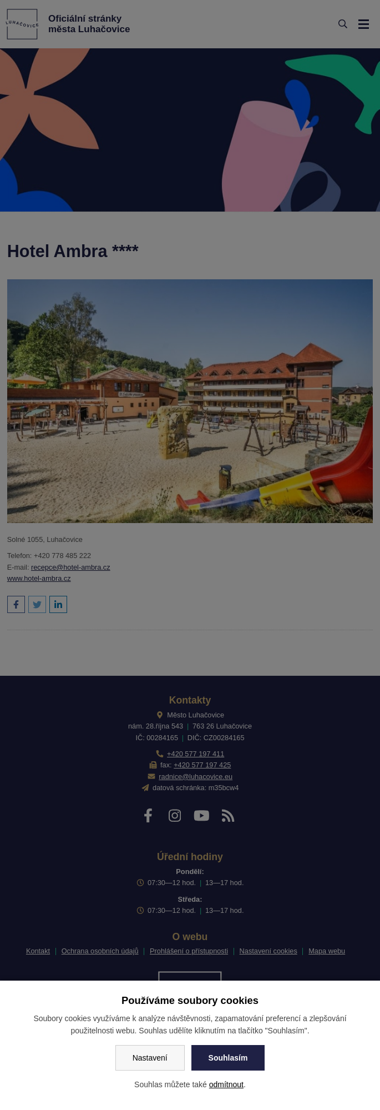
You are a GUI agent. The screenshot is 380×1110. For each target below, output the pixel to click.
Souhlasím (228, 1057)
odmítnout (226, 1084)
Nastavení (150, 1057)
